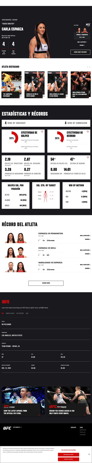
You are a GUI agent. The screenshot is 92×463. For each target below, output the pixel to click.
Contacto (73, 427)
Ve (73, 7)
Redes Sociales (66, 7)
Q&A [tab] (27, 313)
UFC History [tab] (20, 313)
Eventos (5, 7)
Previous (87, 67)
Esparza (42, 234)
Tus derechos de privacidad (68, 450)
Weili (53, 248)
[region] (46, 454)
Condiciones (83, 430)
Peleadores (21, 7)
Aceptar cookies (68, 459)
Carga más (46, 283)
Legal (81, 427)
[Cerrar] (89, 454)
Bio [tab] (3, 313)
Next (89, 67)
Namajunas (44, 263)
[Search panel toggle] (86, 7)
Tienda (81, 7)
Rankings (13, 7)
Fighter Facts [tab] (10, 313)
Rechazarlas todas (68, 454)
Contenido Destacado (33, 7)
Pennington (57, 234)
